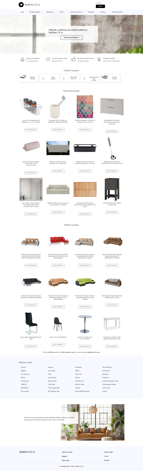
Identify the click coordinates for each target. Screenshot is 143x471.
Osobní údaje (108, 452)
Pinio (49, 374)
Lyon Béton (51, 370)
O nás (106, 456)
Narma (23, 377)
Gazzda (50, 367)
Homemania (25, 381)
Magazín (64, 456)
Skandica (105, 374)
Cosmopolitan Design (109, 384)
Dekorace (50, 12)
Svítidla (102, 12)
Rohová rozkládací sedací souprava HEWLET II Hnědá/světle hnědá (112, 256)
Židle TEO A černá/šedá (58, 337)
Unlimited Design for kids (110, 381)
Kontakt (106, 460)
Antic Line (78, 374)
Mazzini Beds (52, 381)
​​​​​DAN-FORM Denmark (82, 391)
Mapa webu (65, 460)
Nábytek (91, 12)
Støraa (77, 377)
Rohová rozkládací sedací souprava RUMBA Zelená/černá (85, 297)
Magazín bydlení (117, 12)
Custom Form (79, 381)
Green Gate (106, 388)
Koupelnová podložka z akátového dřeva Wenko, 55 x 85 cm (85, 204)
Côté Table (51, 384)
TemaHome (106, 370)
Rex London (25, 391)
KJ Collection (25, 374)
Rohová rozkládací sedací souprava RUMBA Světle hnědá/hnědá (58, 297)
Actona (104, 391)
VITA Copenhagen (54, 388)
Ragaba (23, 370)
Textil (61, 12)
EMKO (77, 370)
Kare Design (52, 377)
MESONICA (25, 388)
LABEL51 (24, 384)
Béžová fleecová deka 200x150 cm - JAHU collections (31, 163)
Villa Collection (107, 367)
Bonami (23, 367)
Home (22, 12)
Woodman (78, 367)
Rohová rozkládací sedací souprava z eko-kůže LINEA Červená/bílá (58, 256)
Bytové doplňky (34, 12)
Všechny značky (67, 452)
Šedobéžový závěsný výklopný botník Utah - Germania (112, 122)
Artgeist (77, 388)
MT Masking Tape (54, 391)
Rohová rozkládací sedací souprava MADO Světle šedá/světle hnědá (85, 256)
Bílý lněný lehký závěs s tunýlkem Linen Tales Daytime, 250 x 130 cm (31, 204)
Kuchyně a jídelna (76, 12)
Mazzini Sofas (79, 384)
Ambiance (105, 377)
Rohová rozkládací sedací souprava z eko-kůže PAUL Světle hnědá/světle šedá (31, 256)
